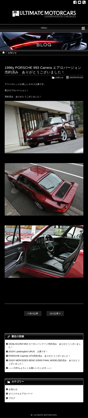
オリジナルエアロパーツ (21, 393)
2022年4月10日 (76, 77)
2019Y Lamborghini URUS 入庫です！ (28, 351)
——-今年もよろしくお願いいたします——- (30, 368)
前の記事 (33, 313)
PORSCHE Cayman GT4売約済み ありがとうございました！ (40, 356)
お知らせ (12, 52)
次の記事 (55, 313)
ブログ (12, 398)
